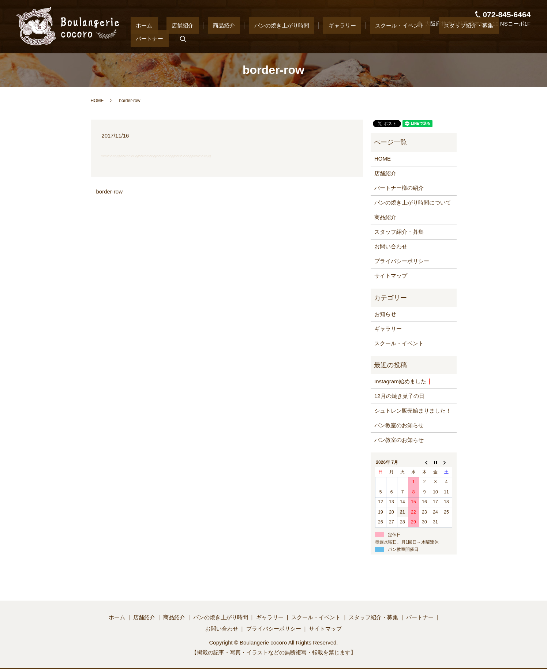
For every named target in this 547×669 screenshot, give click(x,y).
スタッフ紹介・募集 (445, 38)
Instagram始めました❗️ (403, 381)
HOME (97, 100)
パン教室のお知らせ (399, 425)
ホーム (184, 38)
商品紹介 (243, 38)
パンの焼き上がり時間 (290, 38)
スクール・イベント (387, 38)
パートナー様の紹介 (399, 188)
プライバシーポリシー (401, 261)
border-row (109, 191)
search (520, 38)
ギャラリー (340, 38)
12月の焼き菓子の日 (399, 396)
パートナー (492, 38)
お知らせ (385, 314)
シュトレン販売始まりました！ (412, 410)
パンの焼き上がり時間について (412, 202)
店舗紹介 (212, 38)
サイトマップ (390, 276)
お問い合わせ (390, 246)
